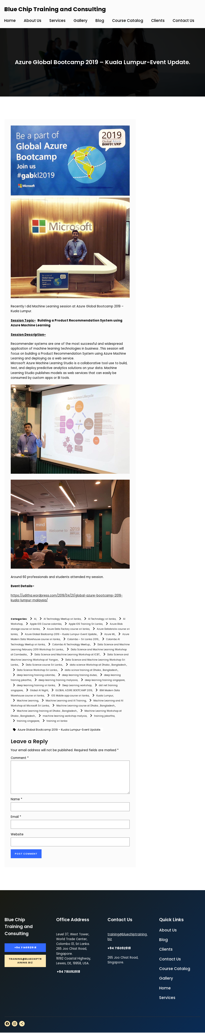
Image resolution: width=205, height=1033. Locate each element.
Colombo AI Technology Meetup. (71, 644)
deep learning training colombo (36, 675)
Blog (163, 940)
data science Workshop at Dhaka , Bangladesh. (98, 665)
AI (35, 619)
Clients (166, 949)
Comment (20, 758)
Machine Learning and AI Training (66, 700)
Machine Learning (27, 700)
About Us (168, 930)
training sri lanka (57, 721)
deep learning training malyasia (58, 680)
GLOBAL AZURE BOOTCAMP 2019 (73, 690)
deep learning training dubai (79, 675)
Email (16, 817)
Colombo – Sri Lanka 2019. (83, 639)
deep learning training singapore (105, 680)
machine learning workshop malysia (65, 716)
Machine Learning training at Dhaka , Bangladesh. (47, 711)
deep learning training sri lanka (36, 685)
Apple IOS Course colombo (45, 624)
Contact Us (170, 959)
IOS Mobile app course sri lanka (70, 695)
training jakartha (104, 716)
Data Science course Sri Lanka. (44, 665)
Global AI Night (39, 690)
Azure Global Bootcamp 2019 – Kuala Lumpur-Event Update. (61, 634)
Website (17, 834)
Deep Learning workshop (77, 685)
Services (167, 998)
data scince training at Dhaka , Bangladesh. (91, 670)
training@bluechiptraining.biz (25, 962)
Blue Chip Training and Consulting (55, 9)
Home (165, 988)
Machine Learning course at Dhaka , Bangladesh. (85, 705)
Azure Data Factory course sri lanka (68, 629)
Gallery (166, 978)
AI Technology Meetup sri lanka (62, 619)
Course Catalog (174, 969)
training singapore (28, 721)
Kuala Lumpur (104, 695)
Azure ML (109, 634)
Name (16, 799)
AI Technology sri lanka (102, 619)
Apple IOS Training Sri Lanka (85, 624)
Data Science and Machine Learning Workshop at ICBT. (67, 654)
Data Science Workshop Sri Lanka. (37, 670)
